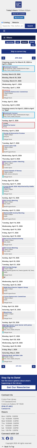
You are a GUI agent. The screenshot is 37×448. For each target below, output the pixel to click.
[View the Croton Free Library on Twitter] (3, 439)
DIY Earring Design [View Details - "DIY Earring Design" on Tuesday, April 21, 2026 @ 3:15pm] (10, 267)
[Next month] (34, 58)
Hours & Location (19, 14)
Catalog (6, 22)
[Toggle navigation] (4, 31)
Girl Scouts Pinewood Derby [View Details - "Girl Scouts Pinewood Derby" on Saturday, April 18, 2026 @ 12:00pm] (13, 238)
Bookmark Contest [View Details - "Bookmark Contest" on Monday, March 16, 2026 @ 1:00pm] (11, 67)
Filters (9, 37)
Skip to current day (18, 51)
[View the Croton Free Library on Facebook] (7, 439)
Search (30, 26)
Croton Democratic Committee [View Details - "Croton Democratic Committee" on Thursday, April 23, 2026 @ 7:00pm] (15, 296)
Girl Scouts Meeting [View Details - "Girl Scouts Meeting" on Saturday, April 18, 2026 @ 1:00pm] (11, 247)
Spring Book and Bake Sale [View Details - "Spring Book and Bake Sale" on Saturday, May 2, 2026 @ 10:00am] (13, 355)
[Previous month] (3, 58)
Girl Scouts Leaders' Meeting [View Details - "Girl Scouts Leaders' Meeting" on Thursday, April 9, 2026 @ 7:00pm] (14, 161)
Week (32, 42)
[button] (18, 10)
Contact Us (5, 409)
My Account (19, 17)
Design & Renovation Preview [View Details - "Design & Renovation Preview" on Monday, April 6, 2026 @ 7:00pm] (14, 133)
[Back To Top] (18, 446)
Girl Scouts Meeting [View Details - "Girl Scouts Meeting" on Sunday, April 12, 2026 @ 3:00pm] (11, 200)
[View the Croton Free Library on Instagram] (11, 439)
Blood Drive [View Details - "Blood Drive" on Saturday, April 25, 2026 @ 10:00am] (8, 312)
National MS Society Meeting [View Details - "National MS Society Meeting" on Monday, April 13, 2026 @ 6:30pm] (14, 213)
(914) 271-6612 (7, 406)
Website (15, 22)
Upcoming (9, 42)
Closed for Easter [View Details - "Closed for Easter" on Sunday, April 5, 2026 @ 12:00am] (9, 125)
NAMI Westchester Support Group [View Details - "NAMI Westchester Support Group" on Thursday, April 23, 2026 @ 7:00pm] (16, 287)
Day (33, 45)
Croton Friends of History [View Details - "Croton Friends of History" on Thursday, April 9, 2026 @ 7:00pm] (13, 170)
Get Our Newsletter (18, 387)
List (17, 42)
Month (24, 42)
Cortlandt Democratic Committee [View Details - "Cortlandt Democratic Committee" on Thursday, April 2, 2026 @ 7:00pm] (16, 91)
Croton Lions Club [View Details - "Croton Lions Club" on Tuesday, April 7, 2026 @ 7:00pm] (10, 145)
